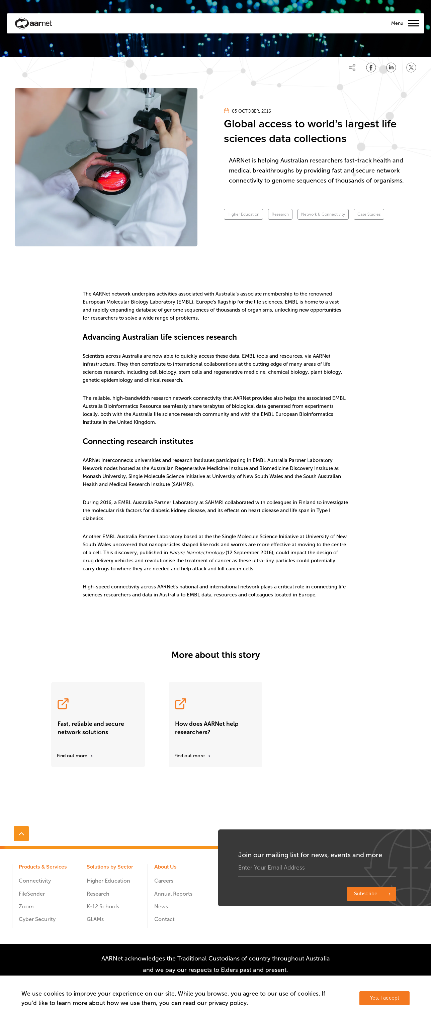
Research (280, 214)
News (161, 906)
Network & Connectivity (323, 214)
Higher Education (243, 214)
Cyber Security (37, 919)
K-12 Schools (103, 906)
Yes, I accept (384, 998)
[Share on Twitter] (411, 68)
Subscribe (365, 894)
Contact (164, 919)
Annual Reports (173, 894)
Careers (163, 881)
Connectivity (35, 881)
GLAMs (95, 919)
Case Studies (368, 214)
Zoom (26, 906)
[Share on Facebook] (371, 68)
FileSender (32, 894)
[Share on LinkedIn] (391, 68)
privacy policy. (228, 1003)
